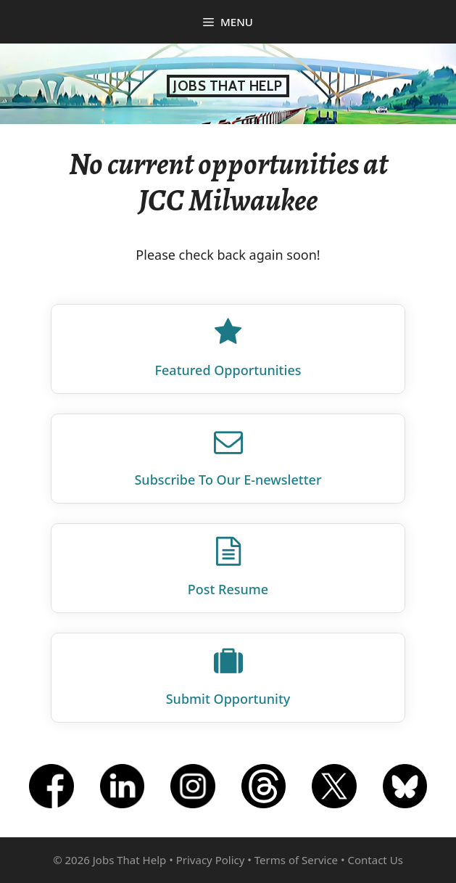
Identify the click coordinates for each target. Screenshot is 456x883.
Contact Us (375, 860)
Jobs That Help (228, 86)
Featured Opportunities (228, 370)
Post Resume (228, 589)
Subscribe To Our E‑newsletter (227, 479)
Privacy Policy (210, 860)
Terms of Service (296, 860)
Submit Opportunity (228, 698)
